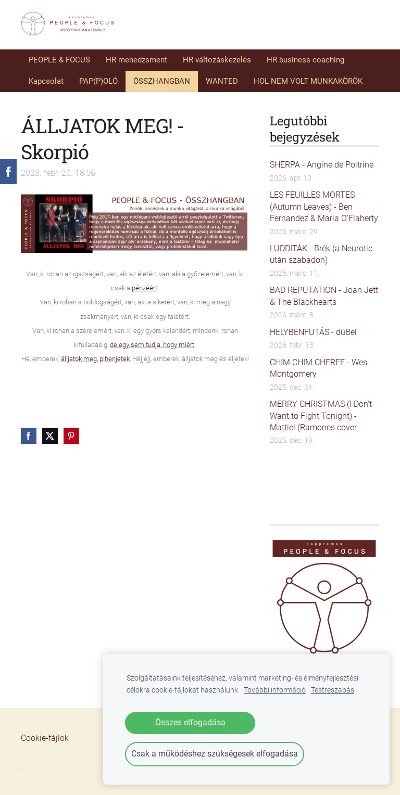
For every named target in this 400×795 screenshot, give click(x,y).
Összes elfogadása (190, 722)
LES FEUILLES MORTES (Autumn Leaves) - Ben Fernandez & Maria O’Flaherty (324, 206)
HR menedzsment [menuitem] (136, 60)
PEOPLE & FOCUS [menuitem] (59, 60)
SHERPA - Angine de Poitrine (321, 165)
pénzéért (144, 288)
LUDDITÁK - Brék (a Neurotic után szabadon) (321, 254)
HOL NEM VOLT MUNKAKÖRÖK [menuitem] (308, 81)
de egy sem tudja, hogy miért (152, 345)
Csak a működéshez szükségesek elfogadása (214, 754)
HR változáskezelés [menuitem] (217, 60)
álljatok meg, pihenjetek (95, 359)
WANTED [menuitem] (222, 81)
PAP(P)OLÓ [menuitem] (98, 81)
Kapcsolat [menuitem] (46, 81)
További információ (275, 690)
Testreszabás (332, 690)
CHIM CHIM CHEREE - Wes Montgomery (318, 368)
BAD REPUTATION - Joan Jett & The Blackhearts (324, 295)
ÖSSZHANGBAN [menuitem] (161, 81)
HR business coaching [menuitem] (305, 60)
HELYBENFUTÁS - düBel (313, 332)
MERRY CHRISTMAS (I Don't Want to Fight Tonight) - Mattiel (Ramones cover (321, 415)
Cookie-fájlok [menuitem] (45, 738)
